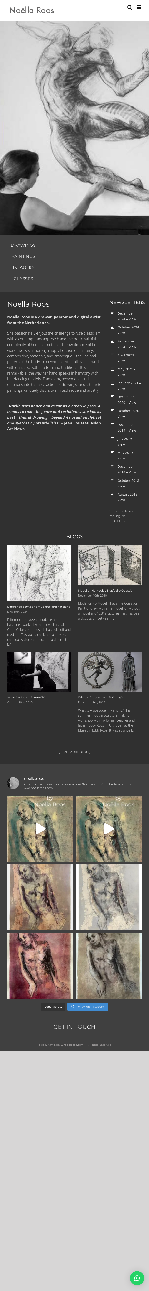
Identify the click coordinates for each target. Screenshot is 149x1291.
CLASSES (23, 278)
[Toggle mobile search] (129, 7)
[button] (137, 1278)
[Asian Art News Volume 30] (39, 672)
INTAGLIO (23, 267)
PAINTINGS (23, 256)
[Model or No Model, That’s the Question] (110, 565)
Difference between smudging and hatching (38, 606)
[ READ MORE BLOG (74, 752)
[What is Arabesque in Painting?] (110, 672)
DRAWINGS (23, 245)
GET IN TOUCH (74, 1026)
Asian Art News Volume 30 (26, 697)
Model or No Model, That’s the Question (106, 590)
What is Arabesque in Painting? (100, 697)
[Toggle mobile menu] (139, 7)
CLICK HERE (118, 521)
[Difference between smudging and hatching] (39, 573)
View (132, 319)
